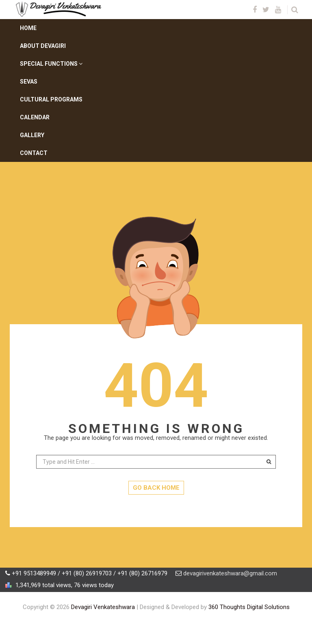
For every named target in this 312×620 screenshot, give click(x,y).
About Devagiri (43, 46)
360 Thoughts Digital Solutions (249, 607)
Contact (34, 153)
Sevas (28, 81)
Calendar (35, 117)
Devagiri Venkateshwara (103, 607)
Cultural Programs (51, 99)
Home (28, 28)
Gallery (32, 135)
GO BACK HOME (156, 487)
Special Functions (51, 63)
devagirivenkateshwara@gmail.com (230, 573)
